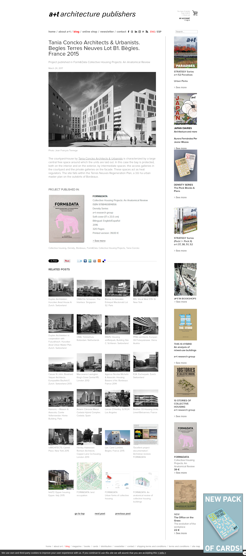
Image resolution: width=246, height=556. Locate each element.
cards (95, 546)
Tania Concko (132, 248)
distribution (106, 546)
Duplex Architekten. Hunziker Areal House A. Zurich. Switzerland (60, 302)
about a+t (65, 31)
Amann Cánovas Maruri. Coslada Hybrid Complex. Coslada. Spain (89, 412)
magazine (77, 546)
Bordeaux (81, 248)
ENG (152, 31)
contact (121, 31)
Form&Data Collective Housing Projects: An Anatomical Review (111, 62)
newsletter (107, 31)
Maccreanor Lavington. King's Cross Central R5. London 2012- (88, 377)
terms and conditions (179, 546)
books (87, 546)
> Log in (187, 20)
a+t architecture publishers (96, 14)
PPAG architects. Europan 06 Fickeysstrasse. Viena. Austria (145, 340)
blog (76, 31)
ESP (159, 31)
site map (196, 546)
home (52, 31)
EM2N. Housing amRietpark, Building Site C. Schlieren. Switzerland (117, 340)
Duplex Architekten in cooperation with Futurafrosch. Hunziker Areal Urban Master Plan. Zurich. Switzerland (60, 341)
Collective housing (57, 248)
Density (71, 248)
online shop (89, 31)
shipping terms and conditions (151, 546)
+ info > (162, 552)
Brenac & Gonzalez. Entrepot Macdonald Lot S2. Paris (116, 302)
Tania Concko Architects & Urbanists (100, 158)
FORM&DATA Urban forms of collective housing (117, 495)
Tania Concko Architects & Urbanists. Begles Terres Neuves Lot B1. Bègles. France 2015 (94, 48)
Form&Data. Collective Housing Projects (106, 248)
